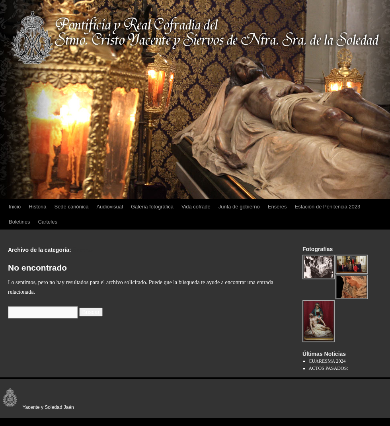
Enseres (277, 207)
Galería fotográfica (152, 207)
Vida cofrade (196, 207)
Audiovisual (109, 207)
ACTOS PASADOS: (328, 368)
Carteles (47, 222)
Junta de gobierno (239, 207)
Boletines (19, 222)
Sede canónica (71, 207)
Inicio (15, 207)
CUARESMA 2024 (327, 361)
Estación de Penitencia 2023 (327, 207)
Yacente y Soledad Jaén (37, 407)
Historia (37, 207)
